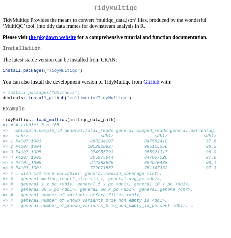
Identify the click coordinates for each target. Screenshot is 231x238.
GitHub (151, 85)
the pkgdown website (52, 38)
